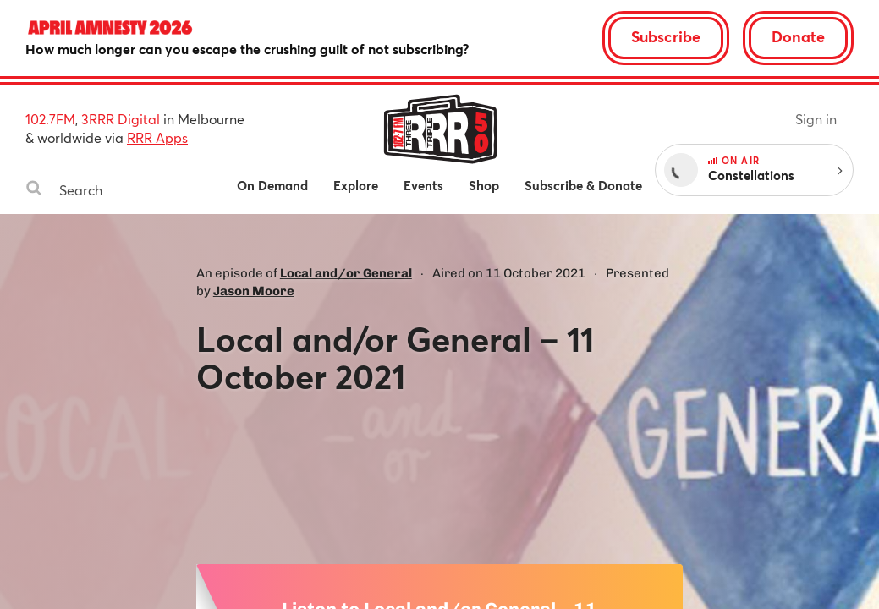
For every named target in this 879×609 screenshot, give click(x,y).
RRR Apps (157, 137)
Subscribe (665, 36)
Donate (798, 36)
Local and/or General (346, 273)
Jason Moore (253, 291)
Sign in (816, 119)
